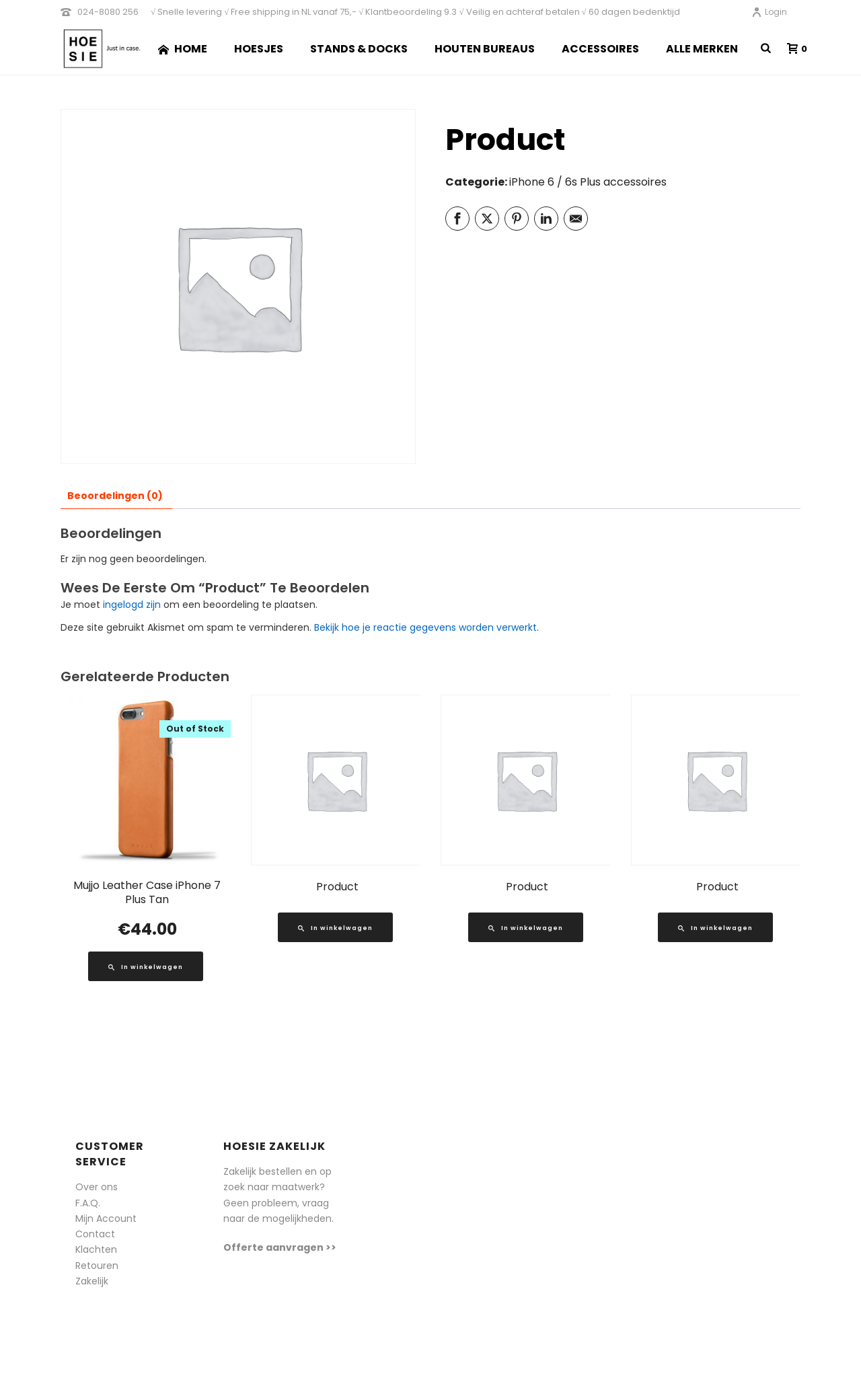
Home (182, 48)
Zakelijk (91, 1281)
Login (769, 11)
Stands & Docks (359, 48)
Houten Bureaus (485, 48)
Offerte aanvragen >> (279, 1247)
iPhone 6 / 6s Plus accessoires (588, 182)
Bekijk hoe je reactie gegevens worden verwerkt (425, 627)
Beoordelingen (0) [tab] (115, 495)
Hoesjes (258, 48)
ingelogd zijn (132, 604)
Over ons (96, 1187)
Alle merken (702, 48)
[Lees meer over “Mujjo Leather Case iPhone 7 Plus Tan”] (145, 966)
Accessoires (600, 48)
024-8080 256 (108, 11)
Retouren (96, 1265)
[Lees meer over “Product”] (335, 927)
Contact (95, 1234)
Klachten (96, 1249)
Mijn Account (106, 1218)
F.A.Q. (87, 1203)
